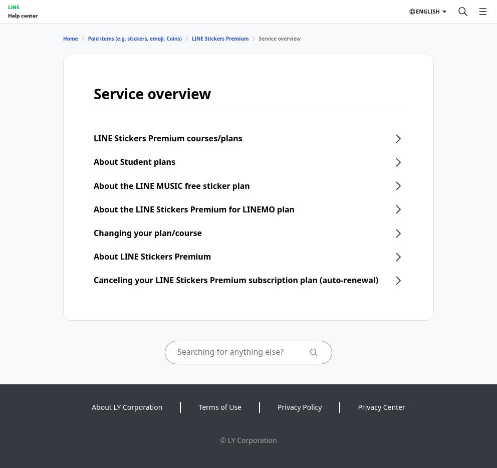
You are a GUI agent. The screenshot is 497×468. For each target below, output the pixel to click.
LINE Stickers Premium (220, 38)
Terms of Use (219, 407)
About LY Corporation (127, 407)
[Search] (463, 12)
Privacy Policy (300, 407)
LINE (14, 7)
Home (70, 38)
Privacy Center (381, 407)
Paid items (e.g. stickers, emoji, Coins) (135, 38)
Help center (23, 15)
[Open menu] (483, 12)
